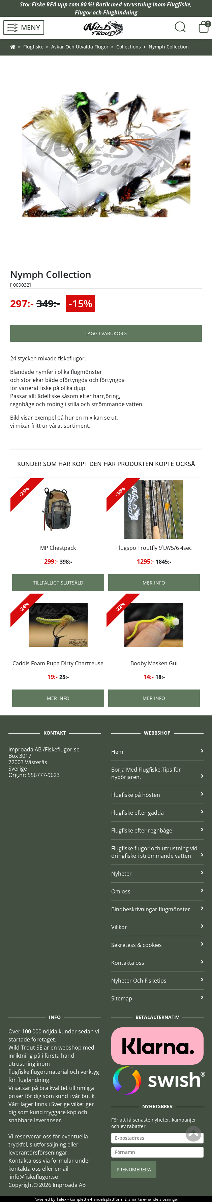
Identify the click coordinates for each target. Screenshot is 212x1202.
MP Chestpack (58, 548)
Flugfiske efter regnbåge (157, 830)
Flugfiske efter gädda (157, 812)
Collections (128, 46)
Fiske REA (44, 4)
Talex (61, 1199)
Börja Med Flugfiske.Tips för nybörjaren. (157, 773)
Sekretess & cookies (157, 945)
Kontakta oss (157, 962)
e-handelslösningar (161, 1199)
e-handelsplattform (105, 1199)
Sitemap (157, 998)
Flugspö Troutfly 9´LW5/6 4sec (154, 548)
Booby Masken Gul (154, 663)
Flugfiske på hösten (157, 795)
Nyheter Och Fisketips (157, 980)
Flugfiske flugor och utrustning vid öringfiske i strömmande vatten (157, 852)
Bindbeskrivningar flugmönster (157, 909)
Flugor (83, 12)
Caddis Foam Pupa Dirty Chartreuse (57, 663)
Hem (157, 751)
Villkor (157, 927)
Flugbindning (120, 12)
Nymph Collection (169, 46)
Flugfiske (178, 4)
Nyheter (157, 873)
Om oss (157, 891)
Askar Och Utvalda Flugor (80, 46)
